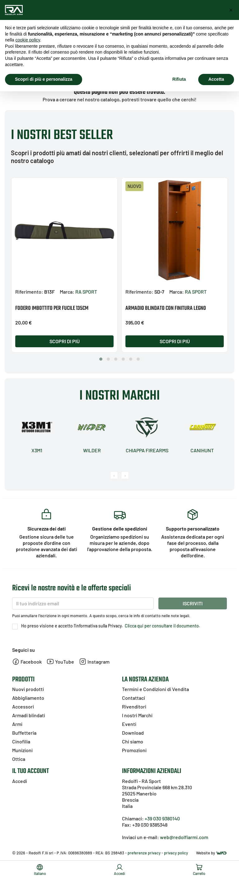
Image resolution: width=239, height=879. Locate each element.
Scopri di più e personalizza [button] (43, 79)
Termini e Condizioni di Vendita (155, 689)
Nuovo (134, 186)
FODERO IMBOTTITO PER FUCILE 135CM (51, 308)
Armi (17, 724)
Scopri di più (64, 341)
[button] (101, 359)
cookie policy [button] (27, 39)
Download (133, 733)
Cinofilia (21, 741)
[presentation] (114, 475)
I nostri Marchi (137, 715)
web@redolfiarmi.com (184, 837)
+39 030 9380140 (162, 818)
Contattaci (133, 698)
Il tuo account (30, 771)
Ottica (18, 759)
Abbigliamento (28, 698)
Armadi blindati (28, 715)
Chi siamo (132, 741)
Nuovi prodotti (28, 689)
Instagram (94, 662)
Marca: (67, 292)
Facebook (27, 662)
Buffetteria (24, 733)
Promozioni (134, 750)
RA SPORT (86, 292)
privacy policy (176, 852)
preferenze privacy (144, 852)
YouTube (60, 662)
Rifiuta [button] (179, 79)
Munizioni (22, 750)
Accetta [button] (216, 79)
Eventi (129, 724)
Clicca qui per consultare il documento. (162, 625)
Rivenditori (134, 706)
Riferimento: (29, 292)
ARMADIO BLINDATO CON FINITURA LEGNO (165, 308)
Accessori (23, 706)
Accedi (19, 781)
